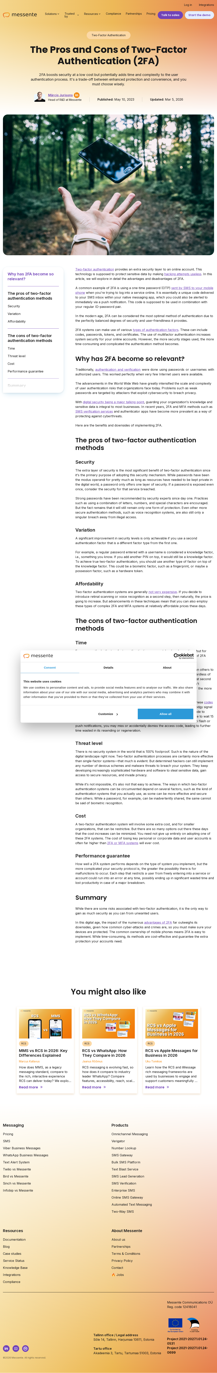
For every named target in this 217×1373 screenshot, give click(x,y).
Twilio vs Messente (17, 1169)
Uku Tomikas (153, 1061)
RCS (23, 1043)
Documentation (14, 1239)
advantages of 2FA (158, 922)
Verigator (118, 1141)
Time (11, 348)
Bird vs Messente (15, 1176)
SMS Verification (124, 1183)
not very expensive (163, 592)
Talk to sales (170, 15)
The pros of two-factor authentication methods (30, 296)
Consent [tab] (50, 667)
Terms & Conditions (126, 1254)
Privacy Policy (122, 1261)
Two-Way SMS (123, 1211)
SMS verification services (94, 411)
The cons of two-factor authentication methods (30, 338)
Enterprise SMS (123, 1190)
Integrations (206, 5)
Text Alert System (16, 1162)
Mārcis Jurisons (60, 95)
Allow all (166, 714)
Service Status (13, 1261)
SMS (6, 1141)
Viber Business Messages (22, 1148)
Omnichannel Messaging (130, 1134)
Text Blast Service (125, 1169)
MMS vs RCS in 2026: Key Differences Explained (43, 1053)
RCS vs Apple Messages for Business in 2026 (171, 1053)
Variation (14, 314)
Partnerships (134, 13)
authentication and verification (117, 369)
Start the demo (199, 15)
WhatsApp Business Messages (25, 1155)
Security (14, 306)
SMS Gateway (122, 1155)
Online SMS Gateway (127, 1197)
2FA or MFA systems (122, 843)
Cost (11, 364)
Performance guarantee (25, 371)
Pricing (151, 13)
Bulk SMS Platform (126, 1162)
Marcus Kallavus (29, 1061)
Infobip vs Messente (18, 1190)
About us (118, 1239)
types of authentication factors (155, 330)
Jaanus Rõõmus (92, 1061)
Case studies (12, 1254)
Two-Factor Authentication (109, 35)
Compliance (113, 13)
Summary (17, 385)
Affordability (17, 321)
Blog (6, 1247)
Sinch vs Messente (17, 1183)
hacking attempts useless (182, 274)
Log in (188, 5)
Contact (117, 1268)
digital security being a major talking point (113, 402)
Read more (28, 1087)
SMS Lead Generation (128, 1176)
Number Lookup (124, 1148)
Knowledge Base (15, 1268)
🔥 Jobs (118, 1275)
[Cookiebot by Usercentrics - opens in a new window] (176, 656)
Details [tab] (108, 667)
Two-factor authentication (94, 269)
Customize (108, 714)
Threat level (16, 356)
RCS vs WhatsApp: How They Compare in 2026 (104, 1053)
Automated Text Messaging (132, 1204)
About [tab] (167, 667)
